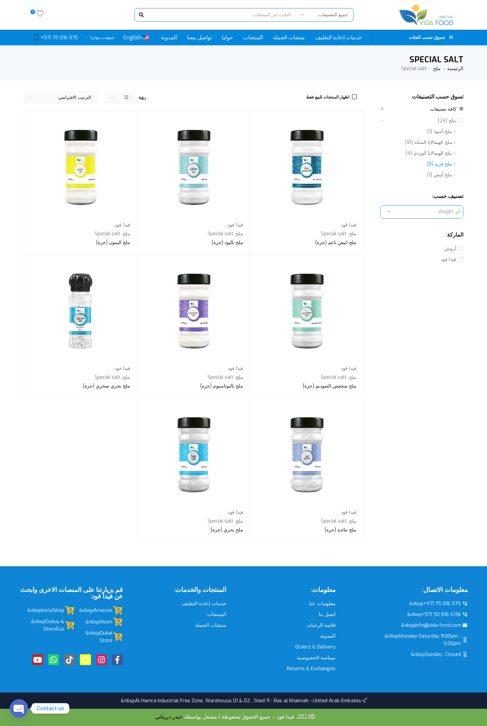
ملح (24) (447, 120)
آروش (450, 248)
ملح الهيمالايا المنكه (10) (428, 142)
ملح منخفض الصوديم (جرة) (329, 386)
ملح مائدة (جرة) (340, 530)
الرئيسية (455, 68)
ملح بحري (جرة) (227, 530)
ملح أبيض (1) (439, 175)
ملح (437, 68)
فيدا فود (448, 259)
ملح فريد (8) (439, 164)
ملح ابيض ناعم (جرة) (335, 242)
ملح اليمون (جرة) (113, 242)
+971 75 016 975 (59, 37)
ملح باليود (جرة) (227, 242)
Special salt (334, 233)
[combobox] (421, 212)
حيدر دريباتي (169, 716)
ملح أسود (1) (439, 131)
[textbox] (422, 211)
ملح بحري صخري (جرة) (106, 386)
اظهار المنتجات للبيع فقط (327, 97)
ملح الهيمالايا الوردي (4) (428, 153)
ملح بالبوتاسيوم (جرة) (221, 386)
